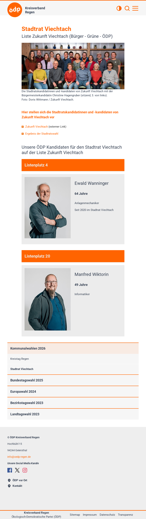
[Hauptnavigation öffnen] (135, 8)
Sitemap (75, 514)
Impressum (90, 514)
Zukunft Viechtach (45, 126)
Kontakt (15, 486)
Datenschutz (107, 514)
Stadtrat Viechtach (21, 369)
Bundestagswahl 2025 (26, 380)
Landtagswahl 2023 (24, 414)
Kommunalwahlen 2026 (27, 348)
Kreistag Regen (19, 359)
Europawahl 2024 (23, 391)
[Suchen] (127, 8)
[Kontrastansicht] (119, 8)
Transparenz (125, 514)
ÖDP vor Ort (17, 480)
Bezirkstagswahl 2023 (26, 403)
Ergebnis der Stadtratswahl (41, 133)
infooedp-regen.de (19, 456)
